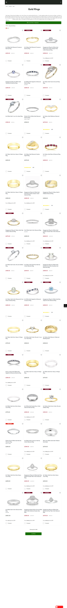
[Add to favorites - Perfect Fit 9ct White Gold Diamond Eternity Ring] (41, 99)
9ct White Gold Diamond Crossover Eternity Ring (14, 48)
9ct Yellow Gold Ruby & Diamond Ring (51, 154)
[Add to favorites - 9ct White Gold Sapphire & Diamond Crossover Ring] (41, 282)
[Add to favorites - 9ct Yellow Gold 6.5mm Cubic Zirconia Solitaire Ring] (60, 389)
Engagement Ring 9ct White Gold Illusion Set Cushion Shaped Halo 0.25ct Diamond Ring (50, 49)
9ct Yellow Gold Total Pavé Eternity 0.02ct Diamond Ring (32, 265)
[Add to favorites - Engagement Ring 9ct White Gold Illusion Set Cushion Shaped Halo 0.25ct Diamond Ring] (60, 30)
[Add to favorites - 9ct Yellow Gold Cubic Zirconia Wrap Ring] (60, 65)
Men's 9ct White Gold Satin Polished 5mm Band (51, 441)
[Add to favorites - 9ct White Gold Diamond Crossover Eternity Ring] (22, 30)
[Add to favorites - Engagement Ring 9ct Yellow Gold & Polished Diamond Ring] (60, 175)
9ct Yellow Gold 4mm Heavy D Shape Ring (14, 155)
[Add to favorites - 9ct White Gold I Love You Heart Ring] (22, 99)
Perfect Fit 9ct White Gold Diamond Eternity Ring (32, 117)
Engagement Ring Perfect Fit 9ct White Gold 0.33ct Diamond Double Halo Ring (33, 511)
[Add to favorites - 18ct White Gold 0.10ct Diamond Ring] (41, 213)
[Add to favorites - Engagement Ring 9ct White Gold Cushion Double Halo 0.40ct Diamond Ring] (60, 213)
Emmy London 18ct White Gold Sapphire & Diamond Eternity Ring (13, 372)
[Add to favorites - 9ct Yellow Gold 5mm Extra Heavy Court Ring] (60, 458)
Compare (10, 60)
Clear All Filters (12, 25)
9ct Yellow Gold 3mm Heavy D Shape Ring (14, 338)
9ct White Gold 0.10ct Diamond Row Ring (14, 510)
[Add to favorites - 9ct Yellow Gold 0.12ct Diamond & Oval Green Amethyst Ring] (22, 282)
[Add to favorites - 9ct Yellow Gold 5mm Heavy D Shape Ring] (41, 355)
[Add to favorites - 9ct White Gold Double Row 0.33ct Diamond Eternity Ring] (41, 389)
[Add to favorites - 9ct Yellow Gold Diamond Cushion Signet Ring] (41, 137)
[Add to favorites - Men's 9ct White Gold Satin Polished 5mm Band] (60, 424)
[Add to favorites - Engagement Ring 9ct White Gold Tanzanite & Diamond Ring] (22, 65)
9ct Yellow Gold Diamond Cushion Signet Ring (32, 155)
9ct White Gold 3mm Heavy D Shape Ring (51, 372)
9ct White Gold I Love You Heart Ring (14, 116)
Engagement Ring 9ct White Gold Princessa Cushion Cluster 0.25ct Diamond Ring (32, 193)
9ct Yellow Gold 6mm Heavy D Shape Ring (14, 193)
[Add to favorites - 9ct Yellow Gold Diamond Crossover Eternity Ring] (41, 30)
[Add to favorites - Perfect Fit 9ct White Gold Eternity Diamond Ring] (22, 424)
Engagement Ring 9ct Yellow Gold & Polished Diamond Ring (51, 193)
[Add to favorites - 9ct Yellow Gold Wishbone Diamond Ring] (60, 99)
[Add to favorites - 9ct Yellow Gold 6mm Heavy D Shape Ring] (22, 175)
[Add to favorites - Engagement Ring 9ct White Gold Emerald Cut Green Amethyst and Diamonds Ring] (60, 248)
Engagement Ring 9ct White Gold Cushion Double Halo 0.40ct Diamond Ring (51, 231)
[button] (60, 2)
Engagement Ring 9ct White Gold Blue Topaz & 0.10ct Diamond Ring (51, 300)
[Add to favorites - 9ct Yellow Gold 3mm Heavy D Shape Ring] (22, 320)
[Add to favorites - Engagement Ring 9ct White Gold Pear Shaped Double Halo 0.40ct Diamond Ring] (41, 458)
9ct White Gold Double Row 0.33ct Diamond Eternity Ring (32, 407)
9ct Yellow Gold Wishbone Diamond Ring (51, 117)
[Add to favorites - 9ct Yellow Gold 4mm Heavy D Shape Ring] (22, 137)
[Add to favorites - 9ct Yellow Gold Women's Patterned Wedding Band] (60, 320)
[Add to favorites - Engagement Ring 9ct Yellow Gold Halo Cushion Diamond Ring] (22, 213)
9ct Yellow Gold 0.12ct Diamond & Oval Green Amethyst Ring (14, 300)
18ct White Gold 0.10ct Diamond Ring (32, 230)
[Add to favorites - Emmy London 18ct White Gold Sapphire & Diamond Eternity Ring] (22, 355)
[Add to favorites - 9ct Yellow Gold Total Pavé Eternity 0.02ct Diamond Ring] (41, 248)
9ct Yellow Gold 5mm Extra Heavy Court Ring (50, 476)
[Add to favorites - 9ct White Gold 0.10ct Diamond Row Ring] (22, 492)
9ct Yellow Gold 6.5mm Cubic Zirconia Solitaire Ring (51, 407)
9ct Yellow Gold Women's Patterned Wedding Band (51, 338)
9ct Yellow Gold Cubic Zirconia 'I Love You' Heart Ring (33, 338)
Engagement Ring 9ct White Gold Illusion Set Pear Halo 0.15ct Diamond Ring (51, 511)
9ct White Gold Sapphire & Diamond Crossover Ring (32, 300)
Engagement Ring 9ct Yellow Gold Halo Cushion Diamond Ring (14, 231)
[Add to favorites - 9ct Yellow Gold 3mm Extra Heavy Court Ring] (22, 458)
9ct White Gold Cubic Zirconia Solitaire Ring (14, 265)
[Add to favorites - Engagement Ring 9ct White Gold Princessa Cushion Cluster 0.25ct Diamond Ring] (41, 175)
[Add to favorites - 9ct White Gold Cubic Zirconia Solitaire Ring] (22, 248)
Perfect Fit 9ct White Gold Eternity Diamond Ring (13, 441)
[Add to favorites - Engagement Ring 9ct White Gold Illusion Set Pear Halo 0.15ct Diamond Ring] (60, 492)
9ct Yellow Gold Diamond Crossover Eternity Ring (32, 48)
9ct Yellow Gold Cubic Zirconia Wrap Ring (51, 82)
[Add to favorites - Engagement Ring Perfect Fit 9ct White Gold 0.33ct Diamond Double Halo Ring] (41, 492)
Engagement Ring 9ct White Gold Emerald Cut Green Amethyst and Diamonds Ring (50, 266)
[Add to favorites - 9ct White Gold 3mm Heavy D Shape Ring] (60, 355)
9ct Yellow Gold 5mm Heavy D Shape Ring (32, 372)
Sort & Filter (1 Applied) (32, 22)
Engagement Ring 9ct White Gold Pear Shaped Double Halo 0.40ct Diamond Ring (33, 476)
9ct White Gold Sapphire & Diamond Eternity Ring (32, 82)
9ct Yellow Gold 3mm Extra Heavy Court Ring (13, 476)
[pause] (6, 2)
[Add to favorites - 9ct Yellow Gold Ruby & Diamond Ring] (60, 137)
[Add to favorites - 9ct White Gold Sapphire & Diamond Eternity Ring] (41, 65)
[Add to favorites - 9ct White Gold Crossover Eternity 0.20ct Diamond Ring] (41, 424)
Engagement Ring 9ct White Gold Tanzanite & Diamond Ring (13, 82)
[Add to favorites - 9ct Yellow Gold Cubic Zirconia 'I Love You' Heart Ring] (41, 320)
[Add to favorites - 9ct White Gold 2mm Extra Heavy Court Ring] (22, 389)
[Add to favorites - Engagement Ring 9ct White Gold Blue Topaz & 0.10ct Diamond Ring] (60, 282)
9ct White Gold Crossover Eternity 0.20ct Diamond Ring (32, 441)
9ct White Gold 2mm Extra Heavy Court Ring (13, 407)
